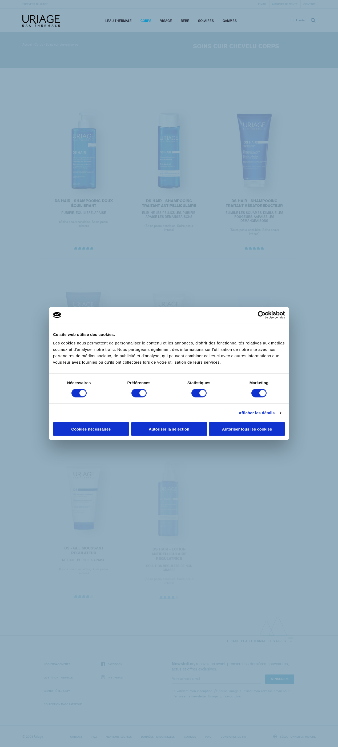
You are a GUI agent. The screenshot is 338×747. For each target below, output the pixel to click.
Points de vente (285, 4)
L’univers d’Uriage (35, 4)
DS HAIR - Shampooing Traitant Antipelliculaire (169, 203)
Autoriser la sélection (169, 429)
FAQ (94, 736)
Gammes (230, 21)
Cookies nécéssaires (91, 429)
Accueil (27, 44)
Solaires (206, 21)
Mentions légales (119, 736)
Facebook (111, 664)
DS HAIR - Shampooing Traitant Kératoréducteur (254, 203)
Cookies (190, 736)
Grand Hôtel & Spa (57, 690)
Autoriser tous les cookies (247, 429)
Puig (208, 736)
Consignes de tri (233, 736)
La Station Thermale (58, 677)
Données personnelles (158, 736)
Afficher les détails (257, 413)
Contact (309, 4)
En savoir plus (230, 696)
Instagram (112, 677)
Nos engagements (57, 664)
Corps (145, 21)
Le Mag (261, 4)
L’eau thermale (118, 21)
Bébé (185, 21)
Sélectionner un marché (294, 736)
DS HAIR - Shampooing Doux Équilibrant (83, 203)
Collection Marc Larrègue (63, 704)
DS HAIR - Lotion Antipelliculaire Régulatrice (169, 557)
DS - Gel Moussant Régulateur (83, 553)
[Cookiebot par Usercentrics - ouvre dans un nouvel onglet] (261, 315)
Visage (166, 21)
